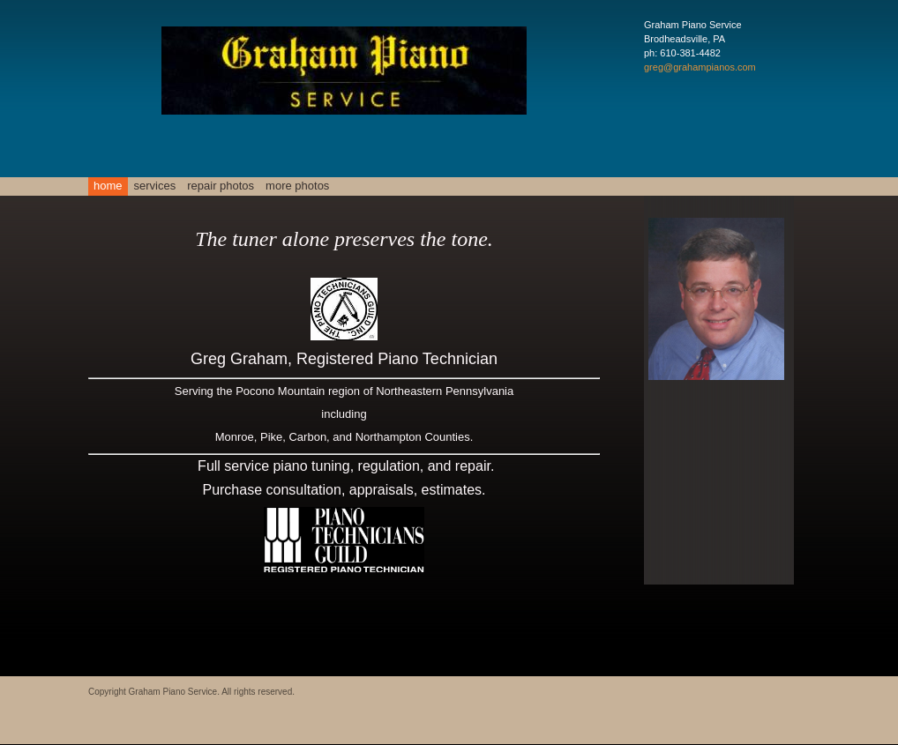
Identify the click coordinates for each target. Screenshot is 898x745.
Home (108, 185)
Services (155, 185)
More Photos (297, 185)
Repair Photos (220, 185)
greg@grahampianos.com (700, 67)
